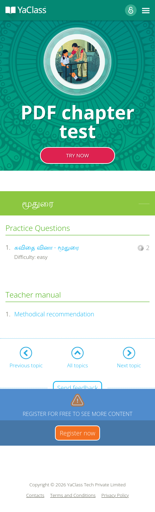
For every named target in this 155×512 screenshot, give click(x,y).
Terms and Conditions (73, 495)
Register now (77, 433)
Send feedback (77, 388)
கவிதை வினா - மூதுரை (46, 247)
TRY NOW (77, 155)
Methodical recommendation (54, 314)
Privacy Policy (115, 495)
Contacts (35, 495)
